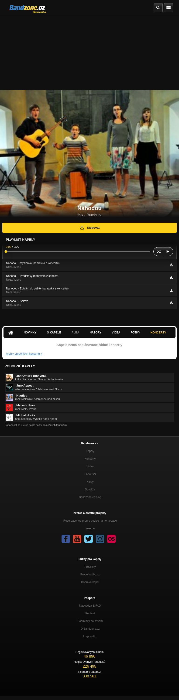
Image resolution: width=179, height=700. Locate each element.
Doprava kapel (90, 582)
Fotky (135, 332)
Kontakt (90, 613)
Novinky (30, 332)
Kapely (90, 451)
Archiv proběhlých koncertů (24, 353)
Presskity (90, 566)
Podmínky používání (90, 621)
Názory (95, 332)
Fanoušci (90, 474)
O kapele (54, 332)
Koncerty (158, 332)
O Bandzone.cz (90, 628)
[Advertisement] (89, 50)
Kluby (89, 481)
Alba (75, 332)
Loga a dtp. (90, 636)
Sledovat (89, 227)
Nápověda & (90, 605)
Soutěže (90, 489)
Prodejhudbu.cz (90, 574)
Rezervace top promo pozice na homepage (90, 520)
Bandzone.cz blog (90, 497)
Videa (116, 332)
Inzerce (90, 528)
